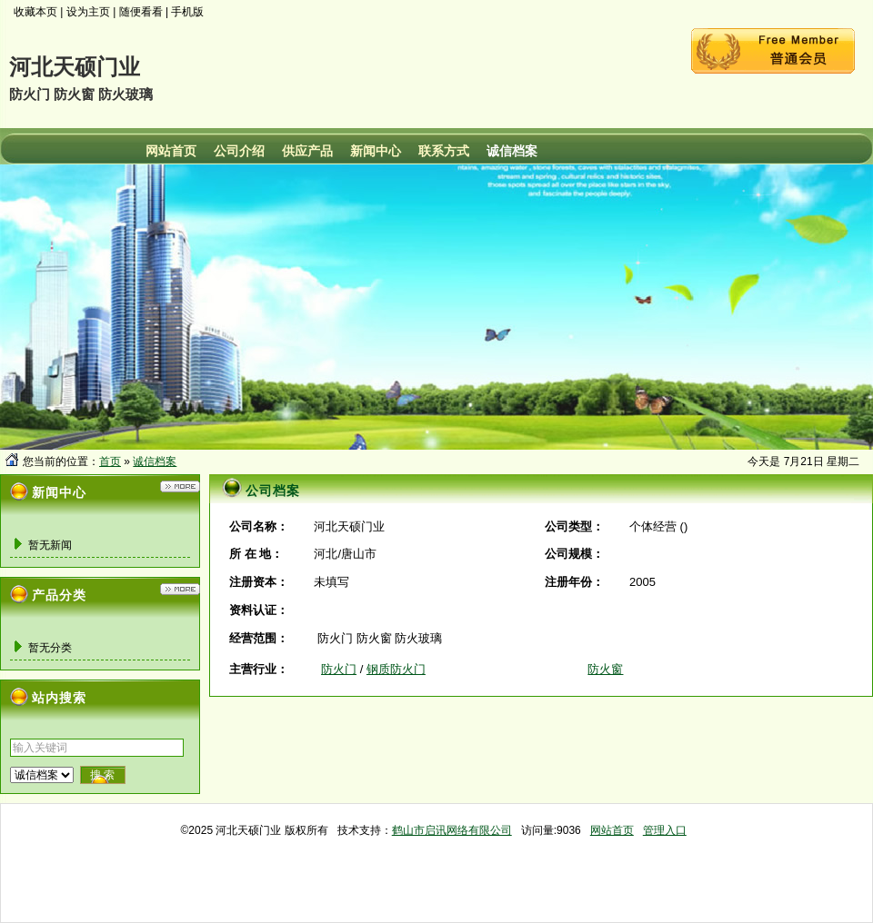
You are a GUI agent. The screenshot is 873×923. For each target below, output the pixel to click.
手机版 (187, 11)
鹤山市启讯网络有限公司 (452, 830)
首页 (110, 461)
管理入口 (665, 830)
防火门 (338, 669)
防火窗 (605, 669)
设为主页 (88, 11)
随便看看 (141, 11)
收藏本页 (35, 11)
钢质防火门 (396, 669)
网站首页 (612, 830)
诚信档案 (154, 461)
